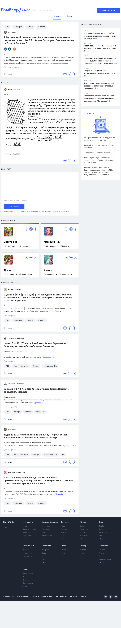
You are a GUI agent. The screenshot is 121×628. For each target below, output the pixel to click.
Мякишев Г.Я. (52, 242)
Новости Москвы (29, 529)
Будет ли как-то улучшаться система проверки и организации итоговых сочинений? (99, 85)
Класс (63, 546)
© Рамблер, (7, 596)
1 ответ (8, 74)
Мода (63, 526)
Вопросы (83, 550)
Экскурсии (10, 242)
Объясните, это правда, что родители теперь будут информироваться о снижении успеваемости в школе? (100, 61)
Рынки (44, 532)
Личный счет (47, 536)
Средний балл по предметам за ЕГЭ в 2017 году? (99, 146)
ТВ (23, 577)
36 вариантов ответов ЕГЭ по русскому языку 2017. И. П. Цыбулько (99, 139)
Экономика (46, 526)
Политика (26, 532)
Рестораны (84, 536)
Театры (82, 532)
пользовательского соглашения (57, 211)
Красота (64, 529)
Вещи (44, 556)
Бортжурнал (28, 556)
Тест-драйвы (28, 553)
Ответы (63, 550)
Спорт (101, 522)
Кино (82, 526)
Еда (62, 536)
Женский (64, 522)
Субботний (46, 546)
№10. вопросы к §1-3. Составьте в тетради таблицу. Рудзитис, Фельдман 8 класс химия (99, 160)
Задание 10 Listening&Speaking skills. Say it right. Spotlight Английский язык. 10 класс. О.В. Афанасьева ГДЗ (36, 436)
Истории (45, 550)
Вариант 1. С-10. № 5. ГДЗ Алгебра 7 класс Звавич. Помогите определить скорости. (36, 390)
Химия (48, 270)
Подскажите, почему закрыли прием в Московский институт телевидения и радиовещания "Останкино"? (100, 98)
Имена (101, 553)
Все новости (28, 522)
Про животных (28, 583)
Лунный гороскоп (106, 559)
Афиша (83, 522)
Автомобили (28, 546)
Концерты (84, 529)
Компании (46, 529)
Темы (63, 553)
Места (44, 559)
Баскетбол (103, 532)
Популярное (28, 573)
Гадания (102, 556)
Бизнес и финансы (50, 522)
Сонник (102, 550)
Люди (44, 553)
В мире (25, 526)
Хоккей (102, 529)
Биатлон (102, 536)
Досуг (7, 270)
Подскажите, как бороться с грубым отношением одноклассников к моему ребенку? (100, 36)
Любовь (64, 532)
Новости (26, 550)
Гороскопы (104, 546)
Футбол (102, 526)
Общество (27, 536)
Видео (25, 570)
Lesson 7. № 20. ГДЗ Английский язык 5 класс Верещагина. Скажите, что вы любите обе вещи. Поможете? (35, 345)
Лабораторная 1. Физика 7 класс (97, 153)
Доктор (83, 546)
